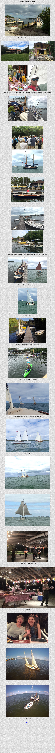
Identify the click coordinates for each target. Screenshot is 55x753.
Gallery (27, 722)
